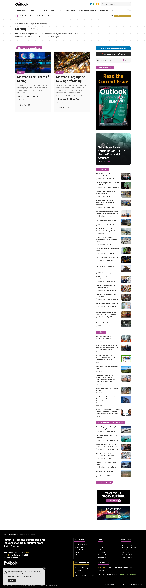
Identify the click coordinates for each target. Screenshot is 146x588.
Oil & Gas (110, 260)
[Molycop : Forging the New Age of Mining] (63, 107)
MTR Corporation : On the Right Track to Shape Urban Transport (105, 202)
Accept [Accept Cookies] (12, 581)
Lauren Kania (35, 96)
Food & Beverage (112, 290)
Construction (111, 225)
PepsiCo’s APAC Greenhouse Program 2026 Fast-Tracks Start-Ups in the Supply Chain (107, 358)
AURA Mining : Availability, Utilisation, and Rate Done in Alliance (105, 268)
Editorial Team (74, 99)
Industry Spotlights (113, 187)
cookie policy (28, 576)
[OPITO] (105, 161)
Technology (110, 179)
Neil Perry (101, 568)
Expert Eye (110, 317)
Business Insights (112, 299)
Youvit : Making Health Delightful (107, 303)
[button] (112, 10)
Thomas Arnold (24, 96)
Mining (21, 72)
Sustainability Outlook (127, 574)
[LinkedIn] (90, 4)
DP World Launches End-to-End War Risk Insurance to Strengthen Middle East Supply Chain (107, 347)
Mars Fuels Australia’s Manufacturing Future (39, 16)
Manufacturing (111, 281)
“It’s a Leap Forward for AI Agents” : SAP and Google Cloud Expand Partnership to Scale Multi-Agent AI (108, 411)
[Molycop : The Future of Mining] (24, 105)
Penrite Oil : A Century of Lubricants (108, 257)
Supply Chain (111, 207)
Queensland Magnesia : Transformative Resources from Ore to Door (107, 239)
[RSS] (97, 4)
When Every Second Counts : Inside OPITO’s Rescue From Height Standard (111, 153)
